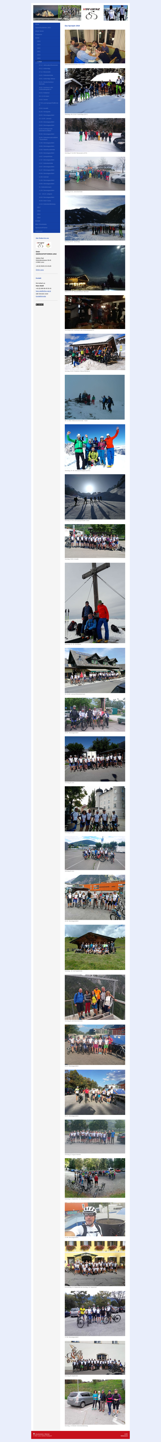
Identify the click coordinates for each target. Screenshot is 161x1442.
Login (126, 1434)
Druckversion (38, 1434)
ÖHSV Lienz (40, 270)
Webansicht (124, 1435)
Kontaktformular (41, 296)
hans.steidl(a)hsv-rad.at (43, 291)
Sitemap (46, 1434)
